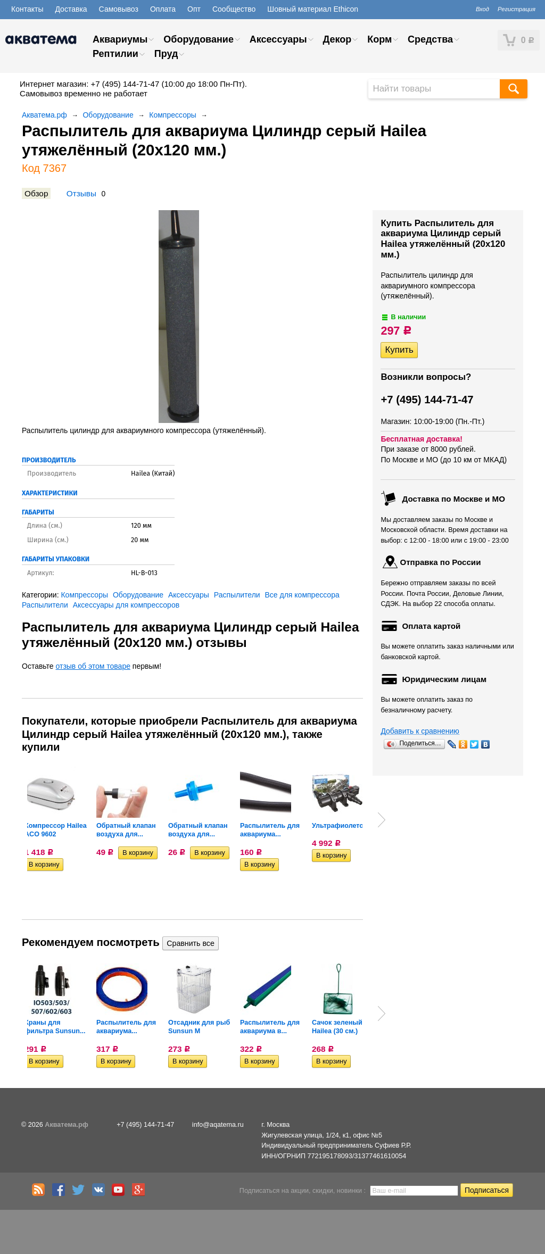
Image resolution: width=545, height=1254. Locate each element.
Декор (337, 39)
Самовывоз (118, 9)
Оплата (163, 9)
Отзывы (81, 193)
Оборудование (198, 39)
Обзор (36, 193)
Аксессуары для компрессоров (126, 605)
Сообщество (233, 9)
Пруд (166, 53)
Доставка (71, 9)
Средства (430, 39)
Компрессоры (172, 115)
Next (381, 820)
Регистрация (516, 9)
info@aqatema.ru (218, 1124)
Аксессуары (278, 39)
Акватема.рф (44, 115)
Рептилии (115, 53)
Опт (194, 9)
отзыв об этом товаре (93, 666)
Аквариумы (120, 39)
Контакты (27, 9)
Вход (482, 9)
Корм (379, 39)
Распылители (237, 595)
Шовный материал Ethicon (312, 9)
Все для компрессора (302, 595)
